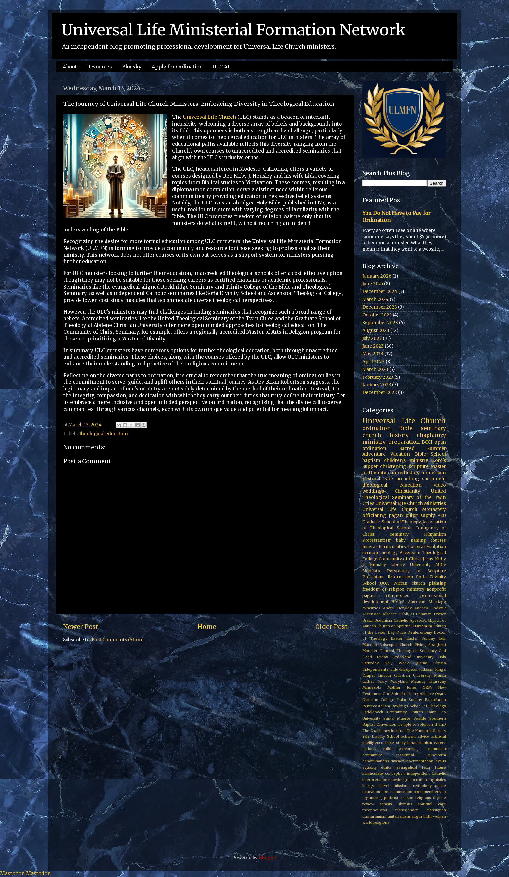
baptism (371, 460)
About (70, 67)
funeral (369, 546)
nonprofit (436, 589)
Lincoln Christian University (404, 675)
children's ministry (406, 460)
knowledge (398, 779)
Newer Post (80, 627)
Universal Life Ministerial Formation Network (233, 30)
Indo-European (403, 669)
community (372, 755)
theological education (104, 434)
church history (385, 435)
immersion (433, 473)
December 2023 (379, 307)
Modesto (371, 570)
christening (393, 466)
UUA (384, 583)
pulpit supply (420, 515)
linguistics (437, 779)
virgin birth (422, 816)
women (439, 816)
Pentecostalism (376, 706)
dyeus (440, 761)
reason (407, 798)
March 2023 (375, 369)
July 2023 (372, 338)
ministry (415, 589)
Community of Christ (400, 558)
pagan (396, 515)
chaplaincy (431, 435)
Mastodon (12, 874)
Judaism (426, 669)
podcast (391, 798)
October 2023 (377, 315)
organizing (372, 798)
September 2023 (380, 323)
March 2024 (375, 299)
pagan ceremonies (385, 595)
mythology (422, 786)
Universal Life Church (209, 117)
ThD (442, 724)
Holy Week (396, 663)
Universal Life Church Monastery (404, 509)
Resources (99, 67)
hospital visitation (427, 546)
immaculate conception (383, 773)
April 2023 (373, 361)
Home (206, 627)
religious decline (430, 798)
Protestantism (376, 540)
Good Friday (375, 657)
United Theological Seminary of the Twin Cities (404, 497)
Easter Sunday (420, 638)
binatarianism (419, 742)
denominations (375, 761)
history (412, 473)
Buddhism (383, 620)
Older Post (331, 627)
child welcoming (400, 749)
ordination (376, 428)
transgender (406, 810)
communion (435, 749)
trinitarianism (374, 816)
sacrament (434, 479)
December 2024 (379, 291)
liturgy (368, 786)
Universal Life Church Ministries (410, 503)
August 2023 (375, 330)
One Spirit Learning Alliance (408, 693)
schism (386, 804)
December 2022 (379, 392)
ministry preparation (391, 441)
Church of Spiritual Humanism (404, 626)
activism (408, 736)
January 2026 (376, 276)
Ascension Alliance (379, 614)
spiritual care (432, 804)
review (368, 804)
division (397, 761)
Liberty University (411, 564)
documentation (419, 761)
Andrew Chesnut (430, 608)
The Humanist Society (426, 730)
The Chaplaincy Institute (384, 730)
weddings (373, 491)
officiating (374, 515)
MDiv (440, 564)
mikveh (384, 786)
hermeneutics (392, 546)
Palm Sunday (409, 700)
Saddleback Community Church (392, 712)
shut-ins (405, 804)
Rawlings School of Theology (418, 706)
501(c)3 (398, 601)
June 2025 (372, 284)
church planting (429, 583)
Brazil (367, 620)
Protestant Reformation (387, 576)
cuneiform (437, 755)
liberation (418, 779)
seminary (433, 428)
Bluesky (132, 67)
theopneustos (374, 810)
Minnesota (371, 687)
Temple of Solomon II (417, 724)
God (442, 650)
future (440, 767)
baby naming (411, 540)
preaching (407, 479)
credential (405, 755)
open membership (430, 791)
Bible (405, 428)
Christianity (407, 491)
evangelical (406, 767)
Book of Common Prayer (422, 614)
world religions (375, 822)
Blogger (267, 857)
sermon (370, 552)
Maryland (399, 681)
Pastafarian (435, 700)
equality (369, 767)
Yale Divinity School (380, 736)
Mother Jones (401, 687)
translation (436, 810)
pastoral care (377, 479)
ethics (386, 767)
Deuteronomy (419, 632)
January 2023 (376, 385)
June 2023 (373, 346)
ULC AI (221, 67)
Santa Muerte (396, 718)
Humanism (435, 534)
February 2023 (377, 377)
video (440, 485)
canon (395, 473)
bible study (395, 742)
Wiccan (400, 583)
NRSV (427, 687)
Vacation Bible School (418, 454)
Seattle (420, 718)
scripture (418, 466)
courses (438, 540)
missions (401, 786)
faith (426, 767)
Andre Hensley (397, 608)
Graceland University (413, 657)
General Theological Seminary (408, 650)
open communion (397, 791)
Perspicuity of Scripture (416, 570)
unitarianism (399, 816)
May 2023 (372, 354)
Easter (397, 638)
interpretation (374, 779)
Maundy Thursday (428, 681)
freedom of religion (383, 589)
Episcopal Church (395, 644)
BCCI (427, 442)
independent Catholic (426, 773)
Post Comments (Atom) (117, 640)
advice (423, 736)
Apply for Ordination (177, 67)
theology (389, 552)
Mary (382, 681)
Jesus (428, 558)
